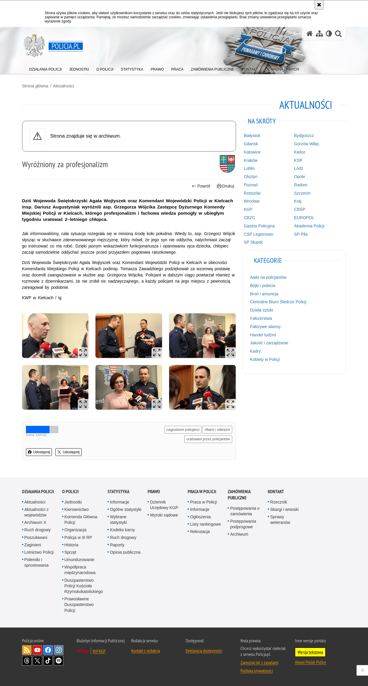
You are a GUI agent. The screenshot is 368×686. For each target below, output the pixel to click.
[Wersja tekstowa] (329, 33)
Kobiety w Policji (265, 359)
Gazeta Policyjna (259, 226)
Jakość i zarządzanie (269, 342)
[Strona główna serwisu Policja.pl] (309, 33)
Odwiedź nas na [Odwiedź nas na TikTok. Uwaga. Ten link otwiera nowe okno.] (48, 660)
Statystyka (118, 491)
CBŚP (299, 209)
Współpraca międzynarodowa (80, 570)
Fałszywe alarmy (265, 326)
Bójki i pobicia (262, 285)
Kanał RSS (27, 650)
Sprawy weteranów (280, 519)
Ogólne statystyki (125, 509)
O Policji (70, 491)
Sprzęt (70, 552)
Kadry (255, 351)
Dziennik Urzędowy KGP (164, 505)
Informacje (119, 502)
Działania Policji (38, 491)
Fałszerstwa (261, 318)
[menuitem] (45, 68)
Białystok (252, 135)
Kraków (251, 160)
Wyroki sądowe (164, 515)
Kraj (297, 201)
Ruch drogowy (37, 529)
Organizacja (76, 529)
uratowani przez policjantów (208, 439)
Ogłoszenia (200, 516)
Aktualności (63, 86)
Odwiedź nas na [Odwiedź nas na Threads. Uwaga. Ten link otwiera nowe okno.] (27, 660)
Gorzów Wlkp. (307, 143)
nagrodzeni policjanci (182, 430)
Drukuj (225, 186)
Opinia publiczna (125, 552)
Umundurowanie (80, 559)
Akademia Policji (309, 226)
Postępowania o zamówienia (245, 511)
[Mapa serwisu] (319, 33)
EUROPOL (304, 217)
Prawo (154, 491)
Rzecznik (278, 502)
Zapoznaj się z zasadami (259, 662)
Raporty (117, 544)
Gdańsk (251, 143)
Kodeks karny (122, 529)
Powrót (201, 186)
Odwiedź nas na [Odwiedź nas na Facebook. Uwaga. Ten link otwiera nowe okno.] (48, 650)
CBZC (249, 217)
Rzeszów (252, 193)
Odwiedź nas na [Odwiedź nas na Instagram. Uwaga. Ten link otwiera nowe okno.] (58, 650)
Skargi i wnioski (284, 509)
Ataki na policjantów (268, 277)
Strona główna (35, 86)
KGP (248, 209)
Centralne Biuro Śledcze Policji (278, 301)
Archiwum (239, 534)
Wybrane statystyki (118, 519)
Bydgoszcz (304, 135)
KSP (298, 160)
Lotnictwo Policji (39, 552)
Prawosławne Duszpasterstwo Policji (79, 604)
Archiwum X (35, 522)
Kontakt (276, 491)
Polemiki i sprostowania (36, 562)
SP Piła (301, 234)
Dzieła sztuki (261, 310)
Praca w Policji (202, 491)
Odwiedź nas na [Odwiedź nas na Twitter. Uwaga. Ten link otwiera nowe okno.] (37, 660)
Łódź (298, 168)
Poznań (251, 185)
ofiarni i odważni (217, 430)
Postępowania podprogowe (243, 524)
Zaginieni (32, 544)
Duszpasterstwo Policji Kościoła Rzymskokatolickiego (84, 586)
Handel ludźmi (263, 335)
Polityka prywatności (256, 671)
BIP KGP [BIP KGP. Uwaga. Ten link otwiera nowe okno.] (99, 651)
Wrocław (251, 201)
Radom (300, 185)
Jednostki (73, 502)
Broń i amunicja (264, 293)
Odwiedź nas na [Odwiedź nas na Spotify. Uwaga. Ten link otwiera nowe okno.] (58, 660)
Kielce (299, 152)
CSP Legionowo (258, 234)
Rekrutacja (200, 531)
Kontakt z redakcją (145, 651)
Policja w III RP (78, 537)
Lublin (249, 168)
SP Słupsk (253, 242)
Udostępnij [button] (39, 452)
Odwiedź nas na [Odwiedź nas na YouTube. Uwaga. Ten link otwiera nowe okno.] (37, 650)
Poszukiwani (35, 537)
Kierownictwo (77, 509)
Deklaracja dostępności (204, 651)
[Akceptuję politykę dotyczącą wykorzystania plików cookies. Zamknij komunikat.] (319, 4)
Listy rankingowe (205, 524)
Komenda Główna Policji (81, 519)
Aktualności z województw (36, 512)
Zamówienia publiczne (239, 494)
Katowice (252, 152)
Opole (299, 176)
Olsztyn (251, 176)
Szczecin (302, 193)
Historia (71, 544)
